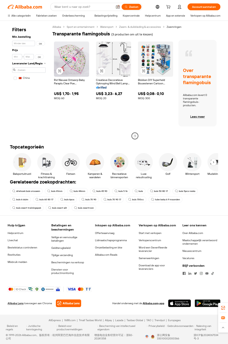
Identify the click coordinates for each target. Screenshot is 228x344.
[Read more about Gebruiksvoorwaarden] (179, 327)
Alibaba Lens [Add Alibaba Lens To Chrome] (16, 303)
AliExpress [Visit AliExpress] (55, 320)
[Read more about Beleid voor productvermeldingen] (76, 327)
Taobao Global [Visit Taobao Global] (135, 320)
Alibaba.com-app (153, 303)
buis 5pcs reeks (185, 191)
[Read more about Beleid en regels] (15, 327)
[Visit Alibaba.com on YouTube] (207, 273)
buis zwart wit (57, 207)
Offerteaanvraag (104, 233)
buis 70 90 (89, 199)
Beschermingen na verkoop (67, 262)
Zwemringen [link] (174, 26)
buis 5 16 (121, 191)
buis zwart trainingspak (26, 207)
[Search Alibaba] (83, 7)
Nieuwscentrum (191, 250)
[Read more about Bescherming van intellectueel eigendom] (121, 327)
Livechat (13, 240)
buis (139, 191)
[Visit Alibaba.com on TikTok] (212, 273)
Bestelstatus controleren (22, 247)
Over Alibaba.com (192, 233)
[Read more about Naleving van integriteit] (208, 327)
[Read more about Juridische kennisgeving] (40, 327)
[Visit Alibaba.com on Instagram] (201, 273)
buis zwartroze (84, 207)
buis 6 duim (20, 199)
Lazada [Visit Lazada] (119, 320)
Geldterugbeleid (60, 247)
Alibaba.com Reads (106, 254)
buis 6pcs (67, 199)
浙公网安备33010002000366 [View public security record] (168, 337)
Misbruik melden (17, 261)
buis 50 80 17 (159, 191)
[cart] (169, 7)
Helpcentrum (15, 233)
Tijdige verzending (62, 255)
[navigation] (29, 82)
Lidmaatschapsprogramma (111, 240)
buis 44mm (77, 191)
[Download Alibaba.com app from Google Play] (207, 303)
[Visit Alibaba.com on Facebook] (184, 273)
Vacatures (188, 258)
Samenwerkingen (149, 258)
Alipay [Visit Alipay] (108, 320)
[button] (118, 7)
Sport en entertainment (80, 26)
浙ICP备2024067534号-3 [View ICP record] (206, 337)
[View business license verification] (147, 337)
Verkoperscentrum (150, 240)
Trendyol (159, 320)
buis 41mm (55, 191)
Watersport (106, 26)
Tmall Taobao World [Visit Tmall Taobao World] (90, 320)
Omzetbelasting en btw (108, 247)
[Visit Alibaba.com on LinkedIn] (190, 273)
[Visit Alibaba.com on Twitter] (195, 273)
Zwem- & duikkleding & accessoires (140, 26)
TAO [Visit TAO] (148, 320)
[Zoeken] (131, 7)
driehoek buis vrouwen (26, 191)
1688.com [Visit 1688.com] (70, 320)
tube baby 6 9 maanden (165, 199)
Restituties (14, 254)
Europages (174, 320)
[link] (223, 308)
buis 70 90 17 (112, 199)
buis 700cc (136, 199)
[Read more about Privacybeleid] (156, 327)
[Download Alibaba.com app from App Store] (179, 303)
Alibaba (56, 26)
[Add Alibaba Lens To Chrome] (68, 303)
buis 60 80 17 (44, 199)
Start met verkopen (150, 233)
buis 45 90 (100, 191)
